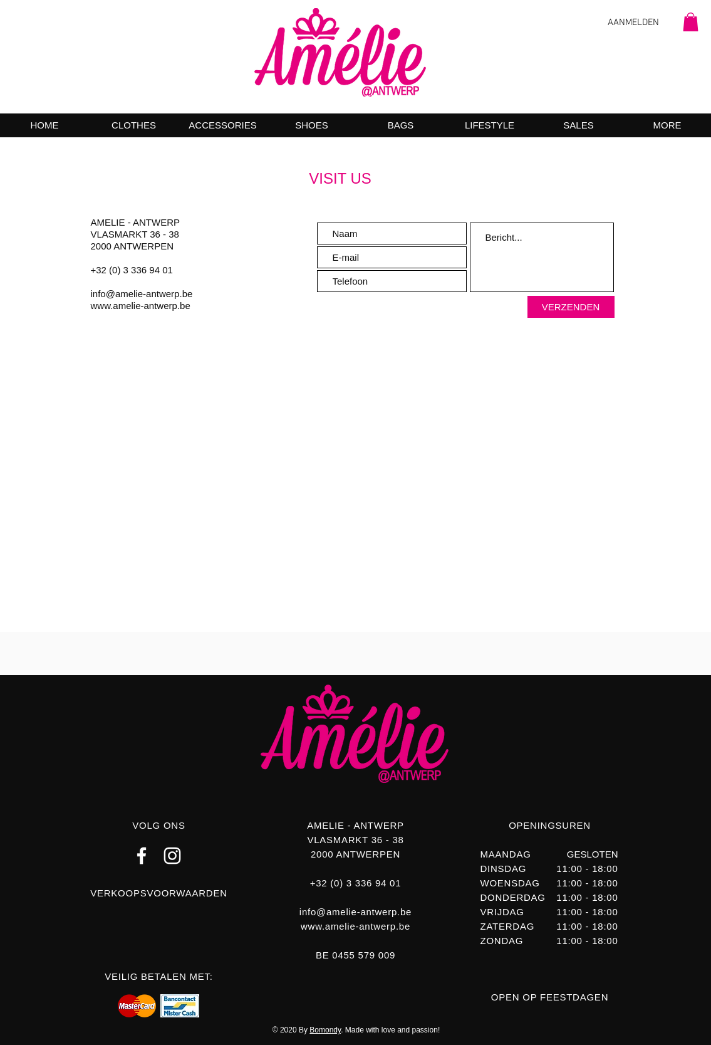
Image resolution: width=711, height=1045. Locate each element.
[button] (690, 22)
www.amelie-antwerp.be (140, 305)
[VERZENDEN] (571, 307)
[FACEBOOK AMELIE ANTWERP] (141, 855)
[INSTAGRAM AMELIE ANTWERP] (172, 855)
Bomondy (325, 1030)
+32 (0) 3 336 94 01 (132, 270)
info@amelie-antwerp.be (142, 293)
